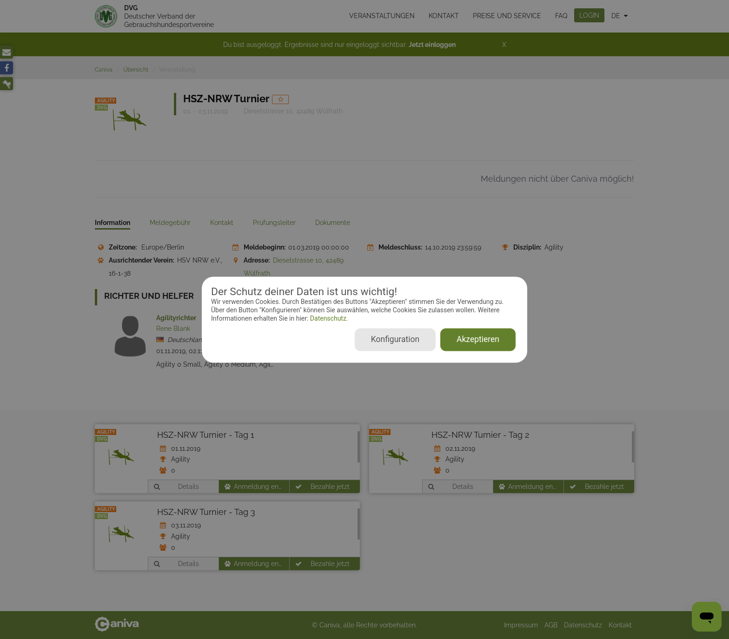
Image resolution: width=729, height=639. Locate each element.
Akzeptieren (478, 339)
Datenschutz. (328, 319)
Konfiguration (395, 339)
